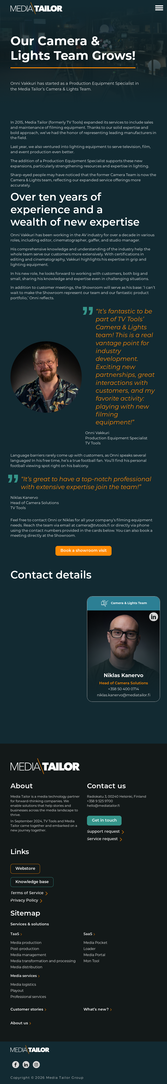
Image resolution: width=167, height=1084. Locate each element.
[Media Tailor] (36, 8)
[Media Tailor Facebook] (15, 1064)
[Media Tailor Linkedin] (26, 1064)
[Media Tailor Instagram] (36, 1064)
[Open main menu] (159, 8)
